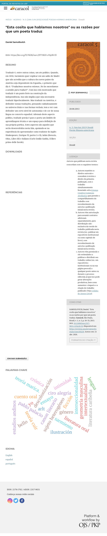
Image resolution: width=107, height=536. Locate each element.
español (9, 459)
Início (9, 19)
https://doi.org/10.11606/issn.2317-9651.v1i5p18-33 (34, 55)
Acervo (17, 19)
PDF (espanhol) (79, 92)
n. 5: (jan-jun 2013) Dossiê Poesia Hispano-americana (50, 19)
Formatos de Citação (82, 340)
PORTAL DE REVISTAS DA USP (14, 4)
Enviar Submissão (17, 358)
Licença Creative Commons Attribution (88, 193)
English (9, 455)
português (10, 463)
